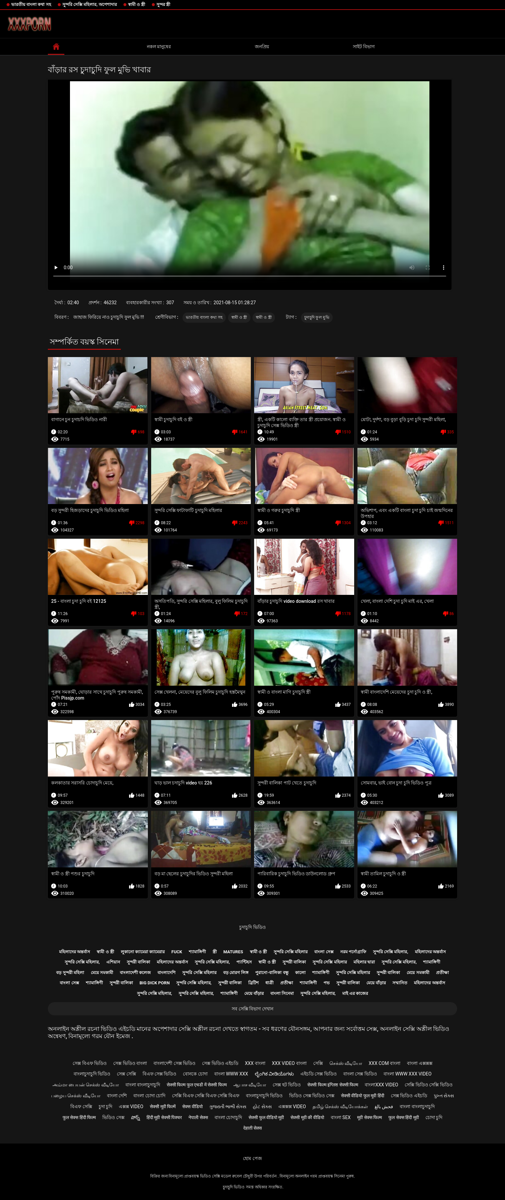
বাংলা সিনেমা (282, 993)
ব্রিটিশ (253, 982)
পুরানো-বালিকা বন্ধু (271, 972)
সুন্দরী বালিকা (138, 962)
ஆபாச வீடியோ (249, 1084)
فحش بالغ (384, 1106)
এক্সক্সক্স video (292, 1106)
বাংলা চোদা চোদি (149, 1095)
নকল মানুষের (159, 46)
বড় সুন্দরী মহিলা (70, 972)
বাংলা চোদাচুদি (228, 1117)
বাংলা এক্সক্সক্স (419, 1063)
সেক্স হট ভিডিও (287, 1084)
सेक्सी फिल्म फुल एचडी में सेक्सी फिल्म (197, 1084)
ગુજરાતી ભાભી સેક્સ (228, 1106)
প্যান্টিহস (244, 962)
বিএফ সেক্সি (81, 1106)
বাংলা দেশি (117, 1095)
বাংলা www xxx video (408, 1073)
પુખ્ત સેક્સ (444, 1095)
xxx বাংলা (255, 1063)
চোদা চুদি (433, 1117)
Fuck (176, 951)
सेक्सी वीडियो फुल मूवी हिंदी (362, 1095)
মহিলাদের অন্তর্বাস (74, 951)
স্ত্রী (215, 951)
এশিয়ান (113, 962)
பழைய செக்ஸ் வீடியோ (75, 1095)
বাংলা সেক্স (323, 951)
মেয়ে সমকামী (102, 972)
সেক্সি (318, 1063)
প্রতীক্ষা (442, 972)
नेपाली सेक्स (198, 1117)
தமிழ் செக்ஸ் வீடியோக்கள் (340, 1106)
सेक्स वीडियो (192, 1106)
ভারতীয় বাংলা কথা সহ (31, 4)
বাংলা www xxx (231, 1073)
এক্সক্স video (131, 1106)
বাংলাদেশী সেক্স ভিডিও (174, 1063)
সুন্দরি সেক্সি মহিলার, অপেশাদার (89, 4)
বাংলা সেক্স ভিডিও (360, 1073)
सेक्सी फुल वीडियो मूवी (266, 1117)
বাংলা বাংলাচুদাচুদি (142, 1084)
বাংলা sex (341, 1117)
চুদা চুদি (105, 1106)
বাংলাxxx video (381, 1084)
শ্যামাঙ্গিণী (197, 951)
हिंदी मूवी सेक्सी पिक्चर (164, 1117)
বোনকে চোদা (195, 1073)
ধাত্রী (269, 982)
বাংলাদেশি (166, 972)
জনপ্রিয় (262, 46)
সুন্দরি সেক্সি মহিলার (291, 951)
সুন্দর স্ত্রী (163, 4)
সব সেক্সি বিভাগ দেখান (252, 1008)
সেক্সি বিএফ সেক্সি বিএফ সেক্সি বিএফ (205, 1095)
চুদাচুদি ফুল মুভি (316, 317)
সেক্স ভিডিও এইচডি (220, 1063)
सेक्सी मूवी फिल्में (163, 1106)
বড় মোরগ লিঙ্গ (236, 972)
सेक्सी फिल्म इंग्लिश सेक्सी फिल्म (332, 1084)
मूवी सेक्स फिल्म (369, 1117)
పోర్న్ (135, 1117)
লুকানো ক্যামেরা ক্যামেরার (143, 951)
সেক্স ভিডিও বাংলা (130, 1063)
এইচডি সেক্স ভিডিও (318, 1073)
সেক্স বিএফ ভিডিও (90, 1063)
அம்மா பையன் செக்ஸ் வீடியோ (85, 1084)
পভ (326, 982)
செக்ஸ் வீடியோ (345, 1063)
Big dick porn (155, 982)
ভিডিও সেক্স (113, 1117)
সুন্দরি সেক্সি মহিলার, (390, 951)
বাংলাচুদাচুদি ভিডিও (92, 1073)
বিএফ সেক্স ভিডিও (160, 1073)
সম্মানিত (399, 982)
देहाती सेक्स (252, 1128)
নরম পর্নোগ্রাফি (353, 951)
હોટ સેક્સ (262, 1106)
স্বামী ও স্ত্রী (136, 4)
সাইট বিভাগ (364, 46)
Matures (233, 951)
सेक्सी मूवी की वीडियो (307, 1117)
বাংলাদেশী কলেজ (135, 972)
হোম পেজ (252, 1158)
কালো (300, 972)
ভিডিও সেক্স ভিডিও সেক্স (311, 1095)
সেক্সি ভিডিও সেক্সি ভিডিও (428, 1084)
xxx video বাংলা (289, 1063)
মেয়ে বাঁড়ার (376, 982)
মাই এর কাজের (355, 993)
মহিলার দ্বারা (364, 962)
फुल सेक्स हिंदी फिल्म (79, 1117)
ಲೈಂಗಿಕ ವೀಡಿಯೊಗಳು (274, 1073)
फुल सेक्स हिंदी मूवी (403, 1117)
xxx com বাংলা (384, 1063)
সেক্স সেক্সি (126, 1073)
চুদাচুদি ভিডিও (252, 927)
